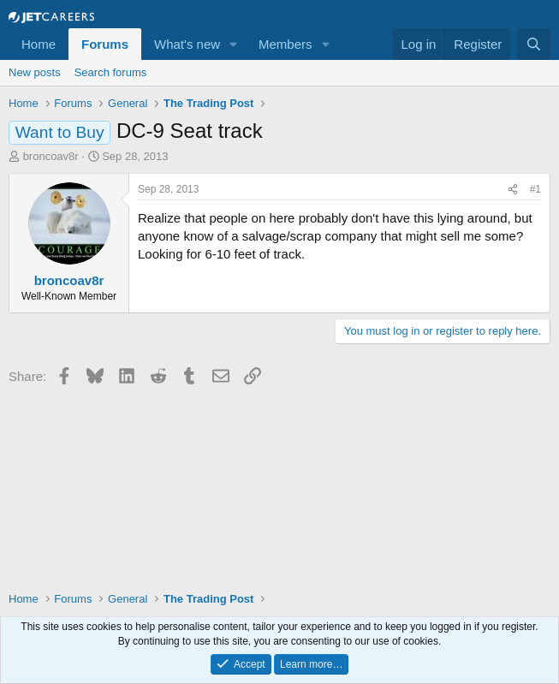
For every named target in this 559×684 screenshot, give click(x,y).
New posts (35, 72)
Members (285, 44)
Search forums (110, 72)
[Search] (533, 44)
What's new (187, 44)
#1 (535, 189)
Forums (104, 44)
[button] (234, 44)
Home (38, 44)
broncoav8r (51, 156)
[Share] (513, 189)
